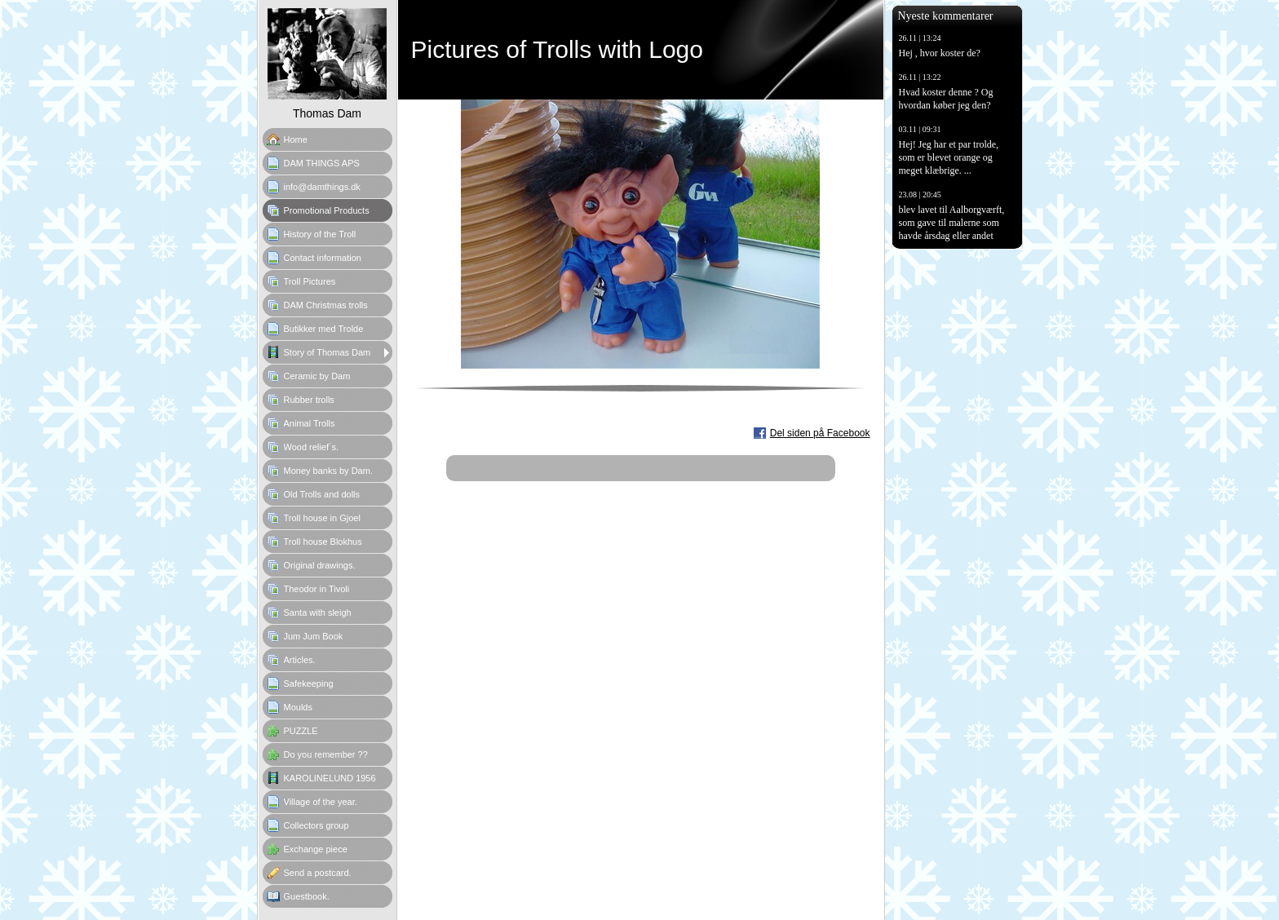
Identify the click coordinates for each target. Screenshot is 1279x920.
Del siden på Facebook (820, 433)
